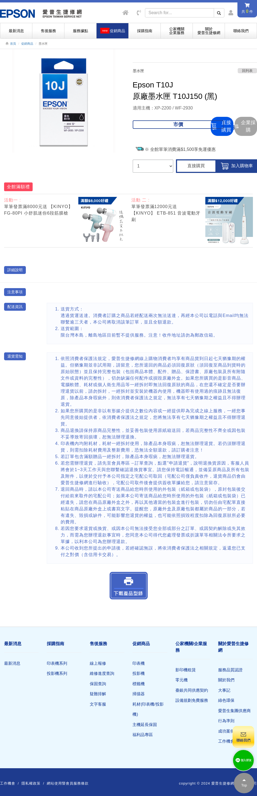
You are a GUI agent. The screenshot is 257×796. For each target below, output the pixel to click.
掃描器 (138, 693)
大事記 (224, 690)
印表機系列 (57, 663)
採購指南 (144, 31)
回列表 (247, 71)
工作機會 (226, 741)
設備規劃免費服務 (191, 700)
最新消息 (16, 31)
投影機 (138, 673)
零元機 (181, 680)
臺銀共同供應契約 (191, 690)
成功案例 (226, 731)
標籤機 (138, 683)
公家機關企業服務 (176, 31)
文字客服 (98, 704)
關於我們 (226, 680)
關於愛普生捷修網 (208, 31)
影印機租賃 (185, 669)
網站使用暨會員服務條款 (68, 783)
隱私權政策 (31, 783)
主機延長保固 (144, 724)
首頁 (13, 43)
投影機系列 (57, 673)
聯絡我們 (241, 31)
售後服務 (48, 31)
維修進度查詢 (102, 673)
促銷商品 (27, 43)
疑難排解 (98, 693)
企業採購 (245, 126)
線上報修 (98, 663)
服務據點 (80, 31)
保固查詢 (98, 683)
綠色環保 (226, 700)
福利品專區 (142, 734)
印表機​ (138, 663)
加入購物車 (237, 166)
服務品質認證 (230, 669)
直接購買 (196, 165)
